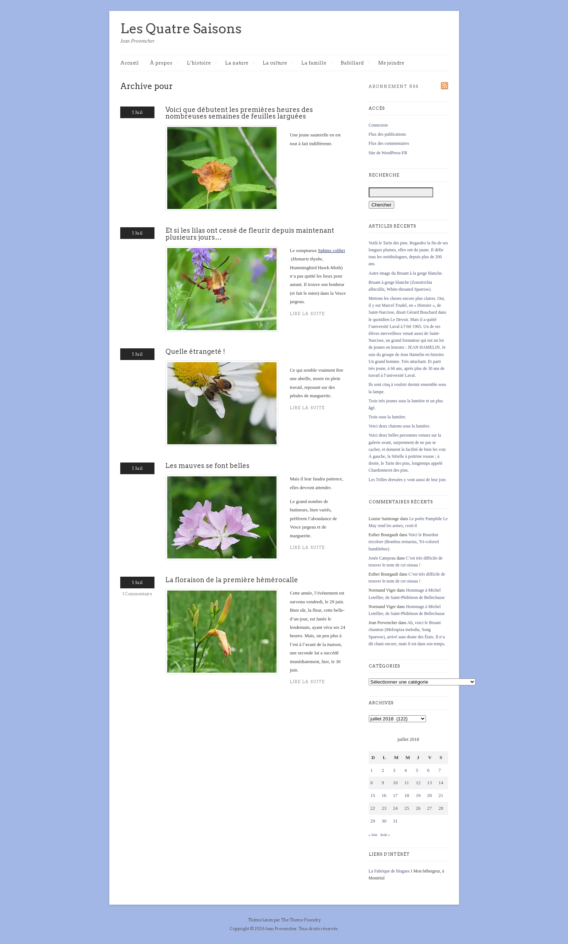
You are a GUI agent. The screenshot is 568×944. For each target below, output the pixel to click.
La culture (278, 63)
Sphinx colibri (331, 250)
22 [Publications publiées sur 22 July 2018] (373, 808)
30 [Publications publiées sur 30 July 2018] (384, 821)
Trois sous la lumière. (388, 416)
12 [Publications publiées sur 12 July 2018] (418, 782)
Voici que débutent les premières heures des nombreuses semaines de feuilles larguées (239, 113)
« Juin (373, 835)
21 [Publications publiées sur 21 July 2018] (440, 795)
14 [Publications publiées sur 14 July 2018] (440, 782)
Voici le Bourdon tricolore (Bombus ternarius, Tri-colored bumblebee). (404, 541)
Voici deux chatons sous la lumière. (400, 426)
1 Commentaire (137, 593)
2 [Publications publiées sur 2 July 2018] (383, 770)
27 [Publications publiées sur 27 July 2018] (429, 808)
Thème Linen (261, 919)
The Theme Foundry (300, 919)
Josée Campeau (382, 558)
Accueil (129, 63)
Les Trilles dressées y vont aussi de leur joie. (408, 479)
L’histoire (202, 63)
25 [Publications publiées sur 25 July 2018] (406, 808)
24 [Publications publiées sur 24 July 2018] (395, 808)
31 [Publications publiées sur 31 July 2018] (395, 821)
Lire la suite (307, 682)
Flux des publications (387, 134)
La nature (240, 63)
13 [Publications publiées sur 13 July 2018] (429, 782)
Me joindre (391, 63)
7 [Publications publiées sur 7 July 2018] (439, 770)
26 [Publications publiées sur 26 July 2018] (418, 808)
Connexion (378, 125)
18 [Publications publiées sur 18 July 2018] (406, 795)
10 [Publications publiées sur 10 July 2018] (395, 782)
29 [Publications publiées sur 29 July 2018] (373, 821)
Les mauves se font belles (207, 465)
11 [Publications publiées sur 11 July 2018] (406, 782)
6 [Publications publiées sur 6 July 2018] (428, 770)
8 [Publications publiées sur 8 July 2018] (372, 782)
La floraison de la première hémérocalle (231, 580)
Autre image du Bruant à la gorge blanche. (406, 273)
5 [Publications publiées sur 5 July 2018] (417, 770)
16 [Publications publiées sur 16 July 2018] (384, 795)
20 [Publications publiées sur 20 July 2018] (429, 795)
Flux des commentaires (389, 143)
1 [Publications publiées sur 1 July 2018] (372, 770)
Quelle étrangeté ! (195, 351)
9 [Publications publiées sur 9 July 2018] (383, 782)
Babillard (356, 63)
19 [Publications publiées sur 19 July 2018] (418, 795)
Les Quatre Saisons (181, 28)
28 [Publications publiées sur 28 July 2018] (440, 808)
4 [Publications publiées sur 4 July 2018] (405, 770)
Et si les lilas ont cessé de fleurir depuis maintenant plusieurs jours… (249, 234)
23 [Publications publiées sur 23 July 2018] (384, 808)
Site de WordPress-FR (388, 152)
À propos (165, 63)
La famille (317, 63)
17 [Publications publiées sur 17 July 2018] (395, 795)
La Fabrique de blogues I (390, 871)
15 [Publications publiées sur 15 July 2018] (373, 795)
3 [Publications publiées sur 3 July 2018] (394, 770)
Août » (385, 835)
